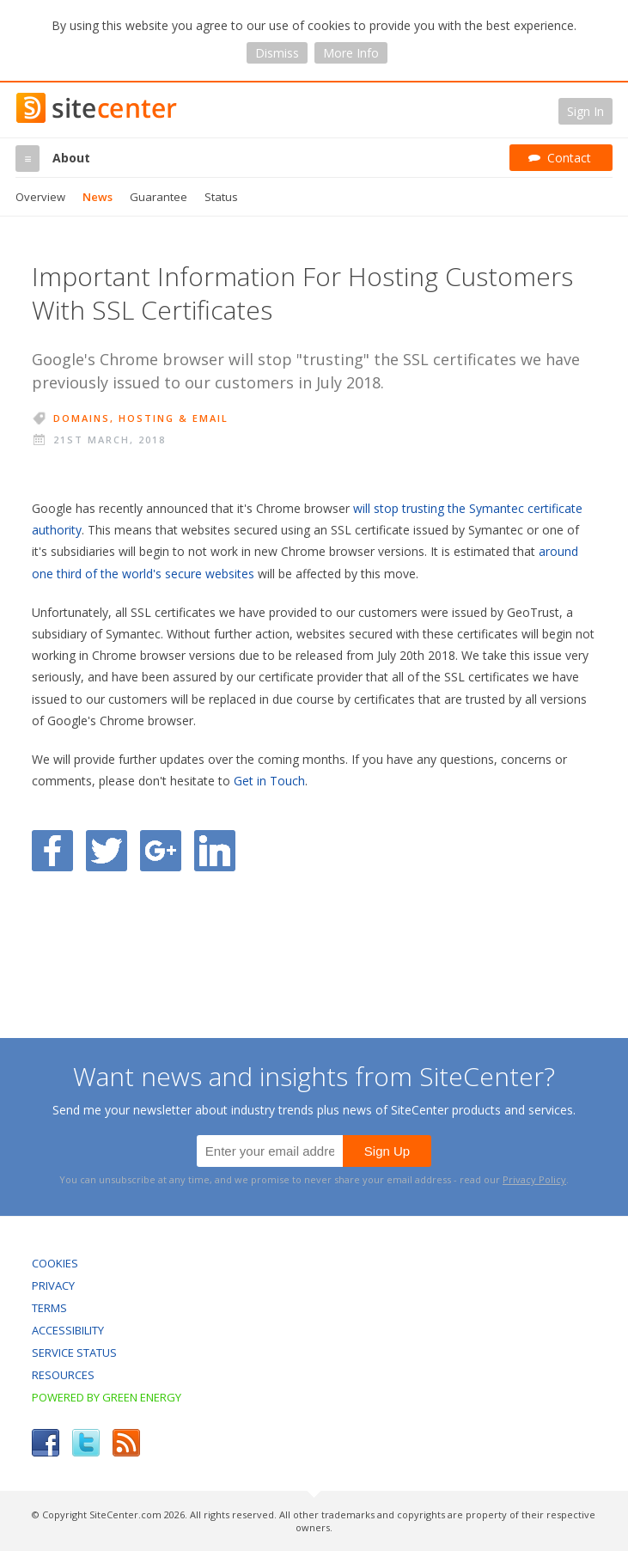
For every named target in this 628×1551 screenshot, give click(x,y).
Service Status (74, 1352)
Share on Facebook (52, 850)
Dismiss (277, 53)
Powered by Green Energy (106, 1397)
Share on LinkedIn (214, 850)
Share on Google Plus (160, 850)
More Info (351, 53)
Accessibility (68, 1330)
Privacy (53, 1285)
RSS (126, 1442)
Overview (40, 197)
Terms (49, 1308)
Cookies (55, 1263)
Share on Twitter (106, 850)
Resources (63, 1375)
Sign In (585, 111)
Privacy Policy (534, 1179)
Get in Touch (269, 780)
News (97, 197)
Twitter (86, 1442)
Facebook (45, 1442)
